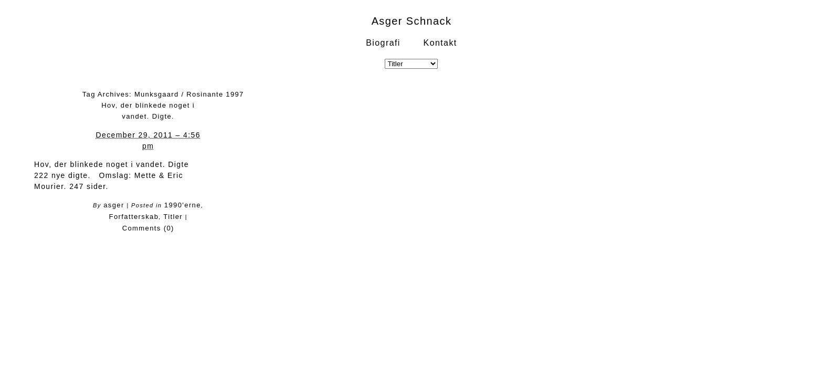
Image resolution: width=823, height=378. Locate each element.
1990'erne (182, 205)
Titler (173, 216)
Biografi (383, 42)
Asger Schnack (412, 21)
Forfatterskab (134, 216)
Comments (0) (148, 228)
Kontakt (440, 42)
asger (113, 205)
